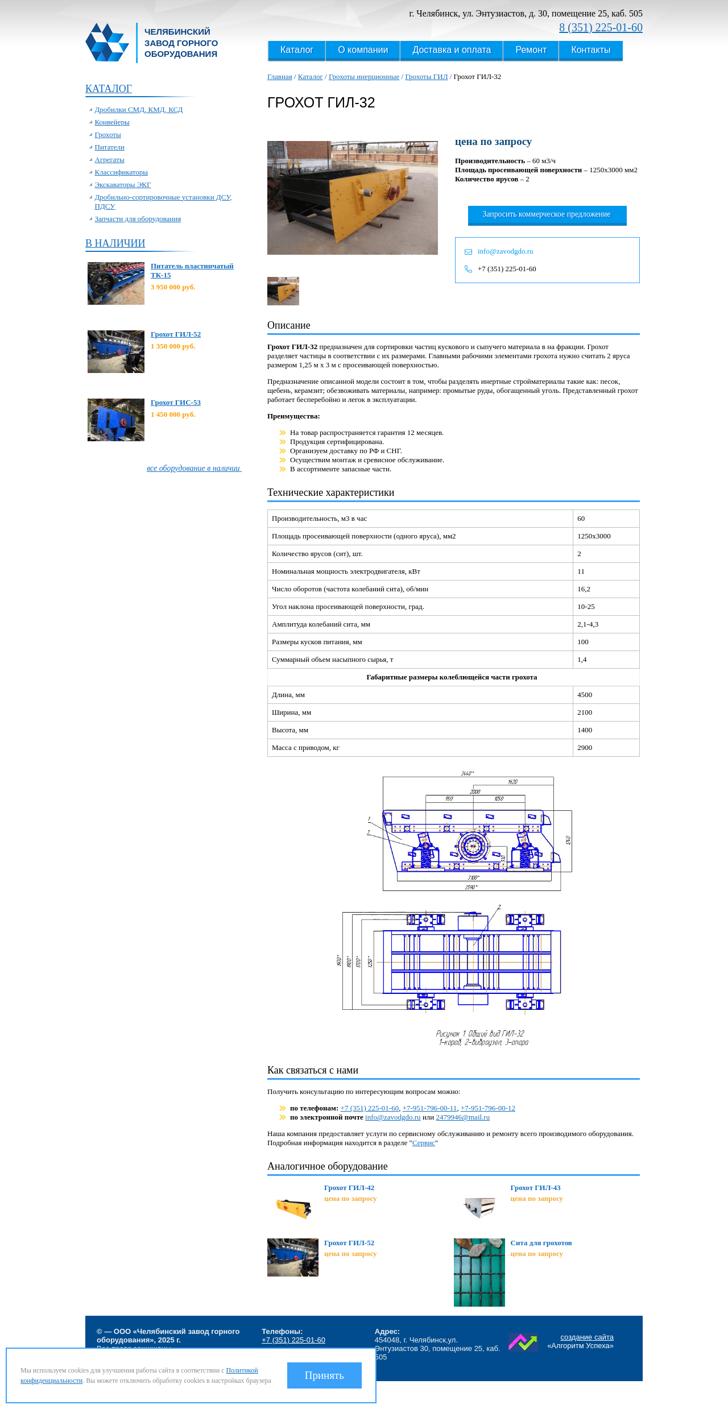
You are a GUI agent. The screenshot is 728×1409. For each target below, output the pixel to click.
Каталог (296, 50)
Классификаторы (121, 172)
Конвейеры (112, 122)
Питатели (110, 147)
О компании (363, 50)
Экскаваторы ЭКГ (123, 184)
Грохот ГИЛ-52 (176, 334)
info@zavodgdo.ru (505, 251)
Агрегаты (110, 159)
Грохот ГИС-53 (176, 402)
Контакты (590, 50)
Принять (324, 1375)
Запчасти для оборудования (138, 218)
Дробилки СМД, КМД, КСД (139, 109)
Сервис (423, 1142)
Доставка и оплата (451, 50)
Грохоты (108, 134)
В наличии (115, 243)
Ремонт (531, 50)
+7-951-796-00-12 (488, 1108)
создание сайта (587, 1337)
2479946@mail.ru (463, 1117)
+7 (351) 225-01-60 (507, 268)
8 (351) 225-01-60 (601, 27)
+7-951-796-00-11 (430, 1108)
